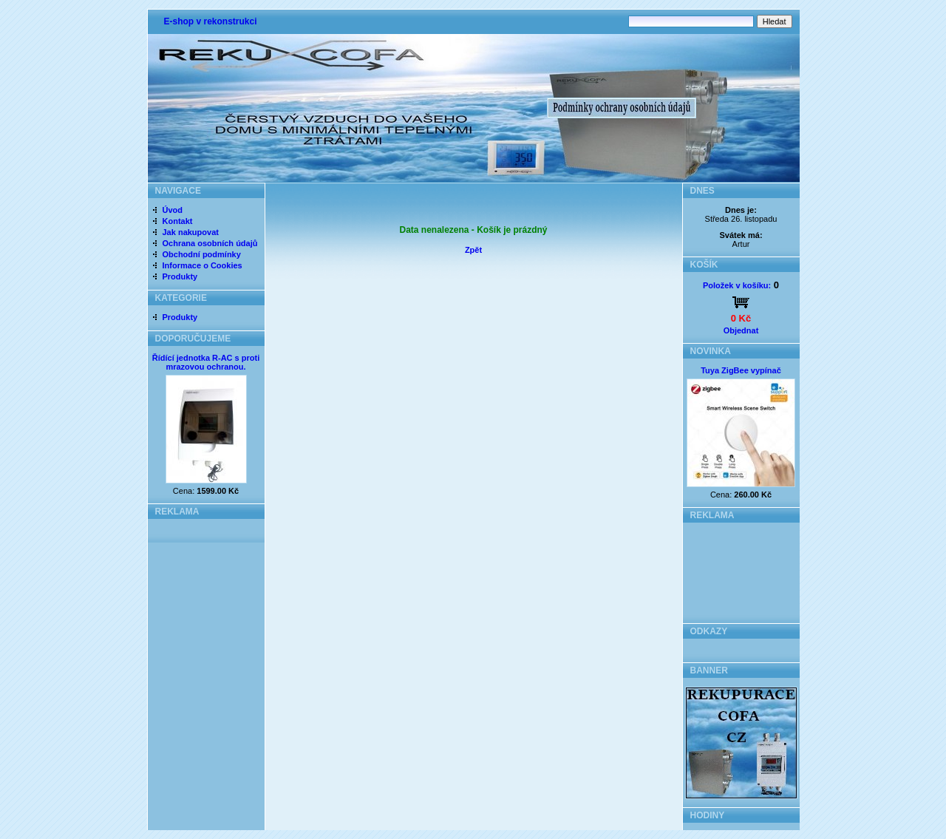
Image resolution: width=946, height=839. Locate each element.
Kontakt (178, 221)
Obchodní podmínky (202, 254)
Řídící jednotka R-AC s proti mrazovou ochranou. (205, 362)
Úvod (173, 209)
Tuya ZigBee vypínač (741, 370)
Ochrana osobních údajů (210, 243)
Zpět (473, 249)
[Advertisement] (741, 569)
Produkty (180, 276)
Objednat (741, 330)
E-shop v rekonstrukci (210, 21)
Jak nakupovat (191, 232)
